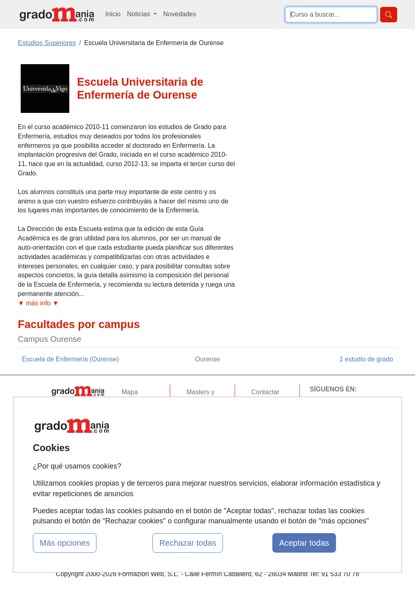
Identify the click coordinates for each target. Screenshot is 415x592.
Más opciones (65, 542)
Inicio (112, 14)
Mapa (130, 392)
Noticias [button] (139, 14)
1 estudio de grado (366, 359)
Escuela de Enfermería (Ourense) (70, 359)
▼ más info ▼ (38, 303)
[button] (126, 303)
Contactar (265, 392)
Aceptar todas (304, 542)
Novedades (179, 14)
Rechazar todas (187, 542)
